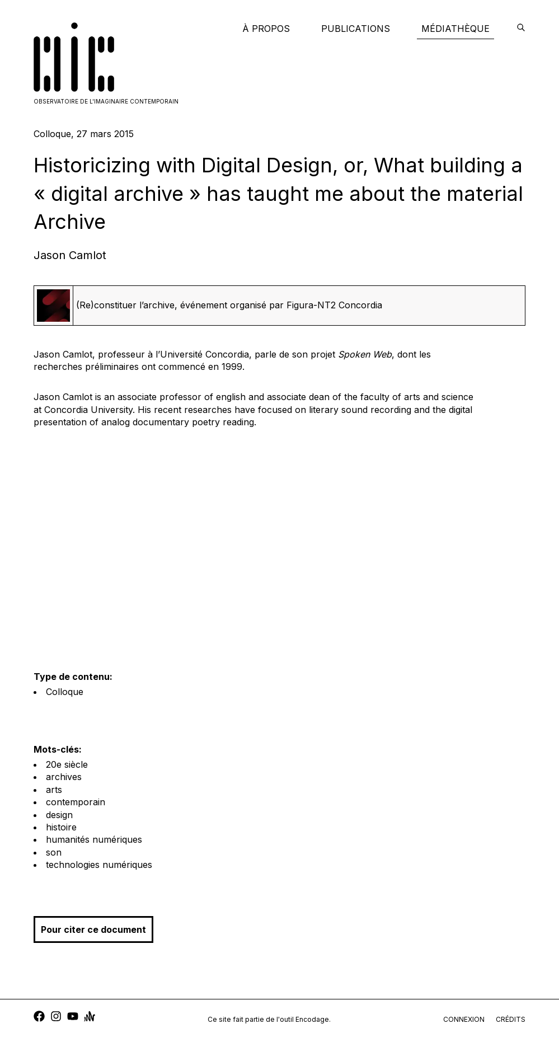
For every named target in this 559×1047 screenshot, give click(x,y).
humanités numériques (94, 839)
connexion (464, 1019)
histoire (61, 827)
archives (64, 776)
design (59, 814)
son (54, 852)
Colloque (64, 691)
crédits (510, 1019)
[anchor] (89, 1018)
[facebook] (39, 1018)
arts (54, 789)
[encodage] (520, 28)
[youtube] (72, 1018)
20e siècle (67, 764)
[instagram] (56, 1018)
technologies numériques (99, 864)
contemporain (75, 801)
